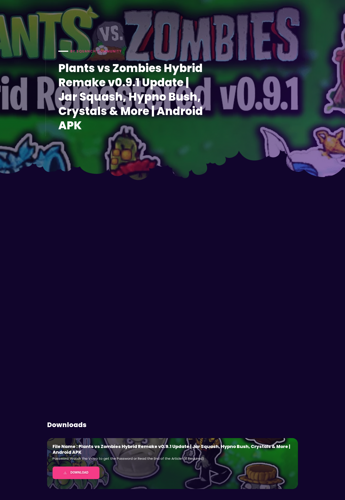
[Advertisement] (172, 367)
